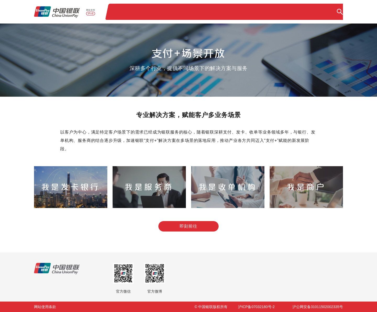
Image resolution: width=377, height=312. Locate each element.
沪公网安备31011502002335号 (317, 307)
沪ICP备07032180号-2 (256, 307)
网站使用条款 (45, 307)
